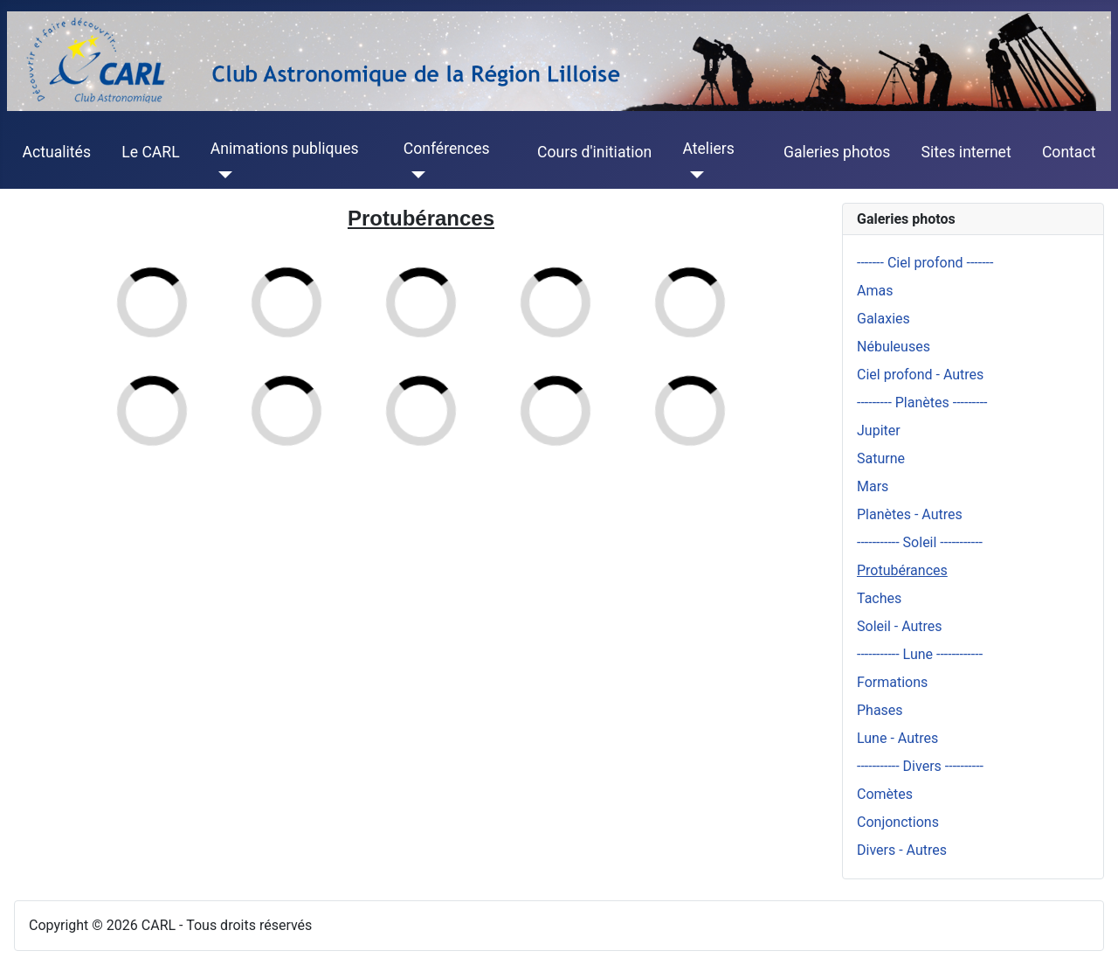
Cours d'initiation (594, 152)
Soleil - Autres (899, 626)
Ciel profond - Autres (920, 374)
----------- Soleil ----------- (920, 542)
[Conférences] (414, 175)
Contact (1069, 152)
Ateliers (708, 148)
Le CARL (150, 152)
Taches (879, 598)
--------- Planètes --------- (922, 402)
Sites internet (966, 152)
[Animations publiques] (221, 175)
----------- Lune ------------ (920, 654)
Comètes (885, 794)
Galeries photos (836, 152)
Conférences (447, 148)
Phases (880, 710)
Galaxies (883, 318)
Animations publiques (284, 148)
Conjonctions (898, 822)
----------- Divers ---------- (920, 766)
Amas (875, 290)
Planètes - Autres (910, 514)
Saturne (881, 458)
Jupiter (879, 430)
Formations (892, 682)
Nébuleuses (893, 346)
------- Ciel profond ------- (925, 262)
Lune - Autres (897, 738)
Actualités (57, 152)
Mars (872, 486)
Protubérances (902, 570)
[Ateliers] (693, 175)
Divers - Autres (902, 850)
